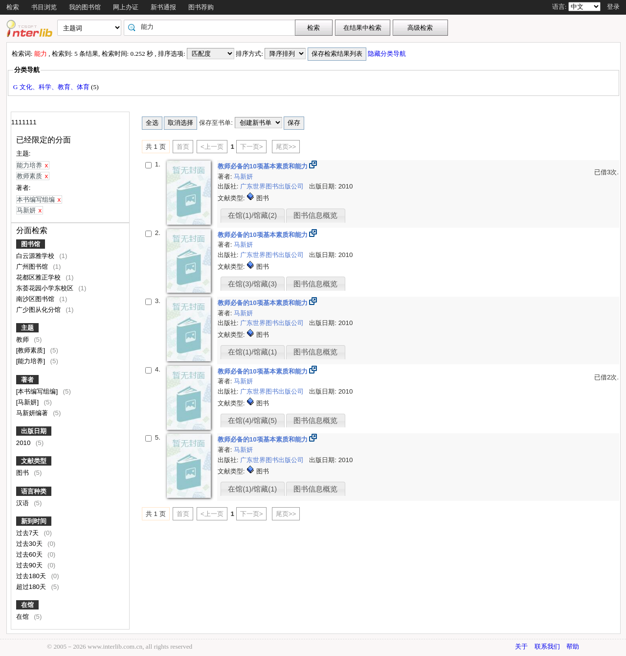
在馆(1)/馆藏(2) (252, 215)
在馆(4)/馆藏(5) (252, 420)
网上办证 (125, 7)
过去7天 (28, 533)
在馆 (27, 605)
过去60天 (30, 554)
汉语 (23, 503)
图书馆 (30, 244)
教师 (23, 339)
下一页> (251, 146)
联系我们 (547, 646)
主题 (27, 327)
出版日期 (33, 431)
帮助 (572, 646)
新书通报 (163, 7)
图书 (23, 472)
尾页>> (286, 146)
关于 (521, 646)
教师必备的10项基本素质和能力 (264, 166)
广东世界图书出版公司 (273, 186)
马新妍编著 (33, 413)
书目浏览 (44, 7)
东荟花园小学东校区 (45, 288)
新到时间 (33, 521)
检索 (12, 7)
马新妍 (243, 176)
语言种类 (33, 491)
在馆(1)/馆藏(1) (252, 352)
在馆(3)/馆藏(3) (252, 284)
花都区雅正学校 (39, 277)
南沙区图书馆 (36, 299)
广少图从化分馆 (39, 309)
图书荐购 (201, 7)
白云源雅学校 (36, 255)
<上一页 (212, 146)
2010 (24, 442)
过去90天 (30, 565)
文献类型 (33, 461)
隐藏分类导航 (387, 53)
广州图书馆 (33, 266)
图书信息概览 (315, 215)
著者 (27, 379)
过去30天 (30, 543)
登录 (613, 6)
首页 (183, 146)
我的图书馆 (85, 7)
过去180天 (32, 576)
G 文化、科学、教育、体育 (52, 87)
